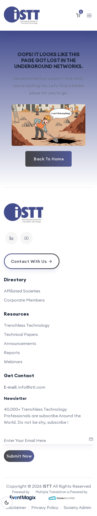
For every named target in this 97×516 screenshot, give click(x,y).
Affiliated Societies (22, 290)
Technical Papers (21, 334)
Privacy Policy (44, 507)
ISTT (47, 486)
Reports (12, 352)
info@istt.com (31, 387)
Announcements (20, 343)
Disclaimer (16, 507)
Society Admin (77, 507)
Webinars (13, 361)
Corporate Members (24, 300)
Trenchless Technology (27, 325)
